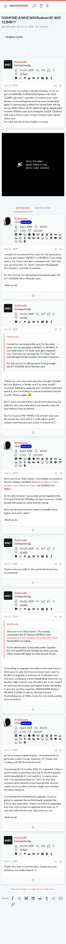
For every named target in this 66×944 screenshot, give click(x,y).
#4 (60, 473)
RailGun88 (10, 26)
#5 (60, 564)
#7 (60, 750)
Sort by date (23, 207)
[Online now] (10, 225)
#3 (60, 329)
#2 (60, 249)
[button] (5, 6)
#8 (60, 861)
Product (44, 26)
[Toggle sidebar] (54, 6)
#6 (60, 616)
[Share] (55, 85)
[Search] (61, 6)
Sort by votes (42, 207)
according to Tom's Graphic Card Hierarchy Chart (32, 637)
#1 (60, 85)
